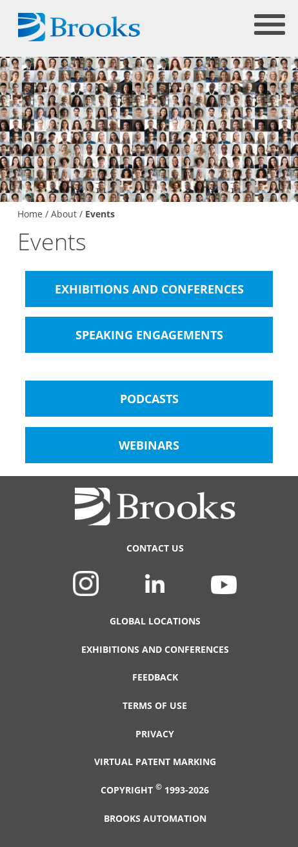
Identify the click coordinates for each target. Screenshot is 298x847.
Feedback (155, 677)
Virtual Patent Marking (155, 761)
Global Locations (155, 621)
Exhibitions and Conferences (155, 649)
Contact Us (155, 548)
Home (30, 214)
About (64, 214)
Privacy (154, 734)
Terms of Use (155, 705)
